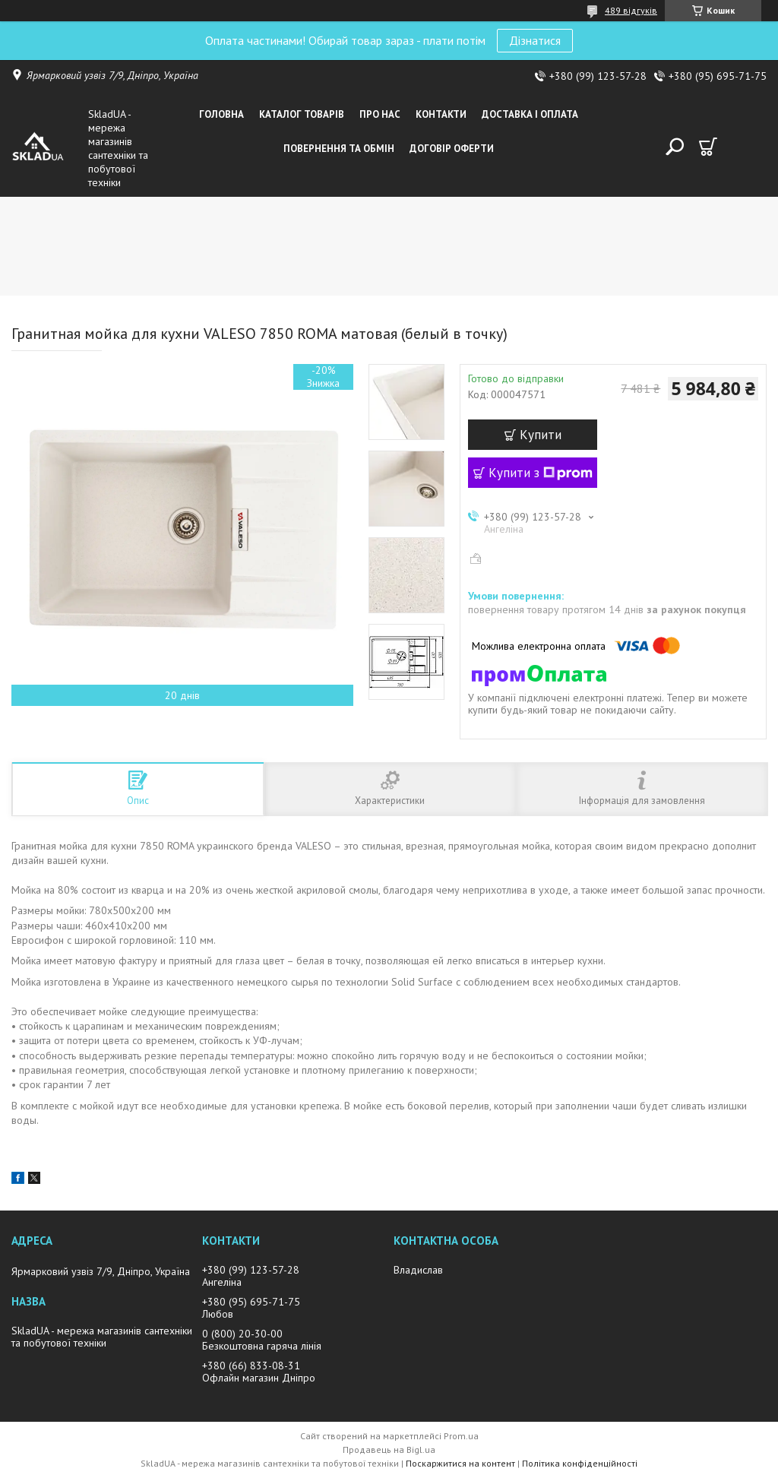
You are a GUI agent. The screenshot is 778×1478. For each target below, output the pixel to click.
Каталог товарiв (301, 114)
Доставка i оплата (530, 114)
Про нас (379, 114)
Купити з (541, 472)
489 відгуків (631, 10)
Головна (221, 114)
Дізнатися (535, 40)
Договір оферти (452, 148)
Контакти (441, 114)
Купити (540, 434)
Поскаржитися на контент (460, 1463)
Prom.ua (461, 1436)
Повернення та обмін (338, 148)
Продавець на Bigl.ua (389, 1449)
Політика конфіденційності (579, 1463)
